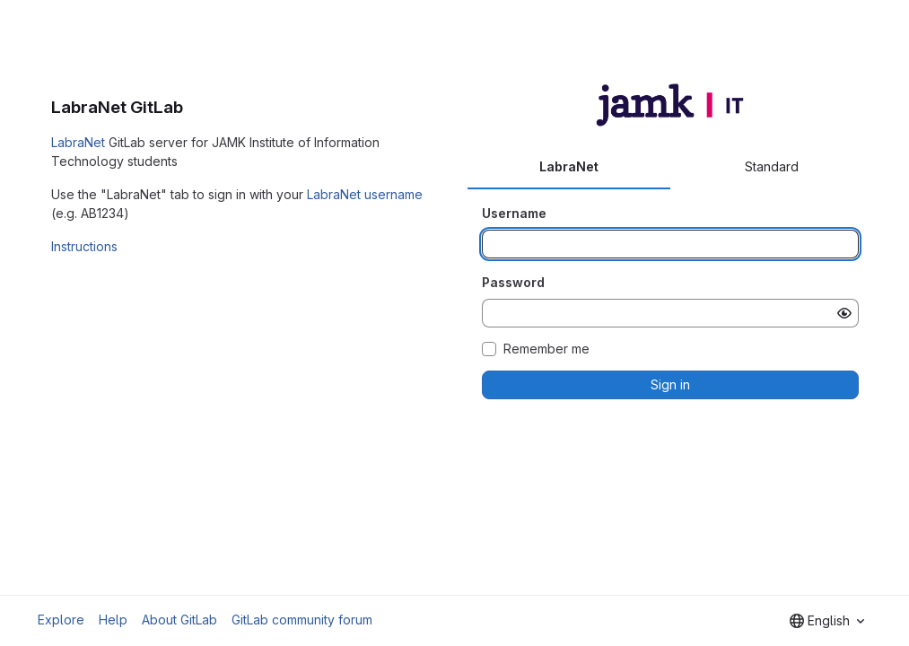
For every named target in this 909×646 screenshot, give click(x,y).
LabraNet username (365, 194)
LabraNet (78, 142)
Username (514, 213)
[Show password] (844, 313)
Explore (61, 619)
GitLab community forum (302, 619)
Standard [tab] (772, 166)
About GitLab (179, 619)
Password (513, 282)
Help (113, 619)
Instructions (84, 246)
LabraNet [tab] (569, 166)
